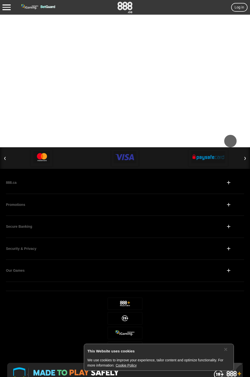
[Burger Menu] (6, 7)
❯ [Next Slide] (245, 158)
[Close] (225, 349)
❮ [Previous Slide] (5, 158)
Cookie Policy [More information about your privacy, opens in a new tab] (126, 365)
